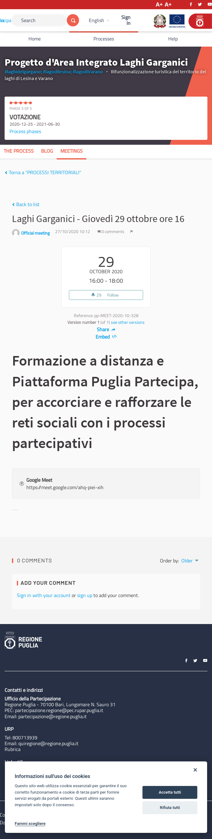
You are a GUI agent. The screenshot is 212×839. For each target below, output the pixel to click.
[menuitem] (100, 20)
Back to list (26, 204)
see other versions (128, 322)
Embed (106, 336)
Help (173, 38)
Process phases (25, 131)
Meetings (71, 151)
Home (34, 38)
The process (19, 151)
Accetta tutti (170, 792)
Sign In (126, 20)
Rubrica (13, 749)
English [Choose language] (96, 20)
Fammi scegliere (30, 823)
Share (106, 329)
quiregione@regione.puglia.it (48, 743)
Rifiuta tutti (170, 807)
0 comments (111, 231)
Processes (103, 38)
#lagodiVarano (88, 71)
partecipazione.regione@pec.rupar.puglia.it (59, 710)
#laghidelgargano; (23, 71)
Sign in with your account (43, 595)
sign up (84, 595)
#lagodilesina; (57, 71)
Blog (47, 151)
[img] (6, 172)
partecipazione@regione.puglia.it (52, 716)
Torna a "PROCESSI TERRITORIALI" (43, 172)
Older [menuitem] (187, 560)
